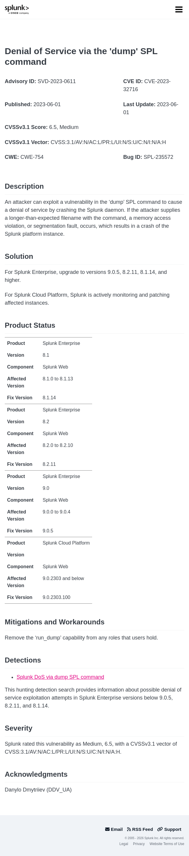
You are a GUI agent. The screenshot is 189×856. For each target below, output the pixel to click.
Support (169, 829)
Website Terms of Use (167, 844)
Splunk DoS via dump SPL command (60, 677)
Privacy (139, 844)
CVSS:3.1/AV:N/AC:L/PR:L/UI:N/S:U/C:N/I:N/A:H (108, 142)
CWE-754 (32, 157)
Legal (123, 844)
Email (114, 829)
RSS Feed (140, 829)
